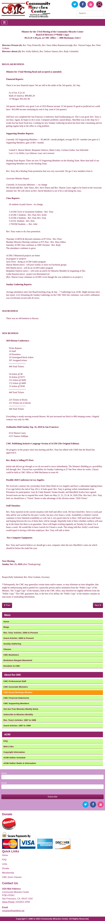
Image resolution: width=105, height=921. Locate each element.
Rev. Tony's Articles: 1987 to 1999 (19, 720)
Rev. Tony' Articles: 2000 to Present (20, 632)
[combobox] (90, 13)
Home (6, 621)
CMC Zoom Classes (12, 877)
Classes (7, 649)
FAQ (5, 741)
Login (99, 4)
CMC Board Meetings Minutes (17, 692)
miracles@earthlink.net (13, 911)
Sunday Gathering (12, 644)
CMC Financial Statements (16, 698)
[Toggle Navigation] (4, 22)
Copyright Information (14, 752)
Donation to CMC (11, 666)
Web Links (8, 746)
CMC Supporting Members (16, 703)
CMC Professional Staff (14, 681)
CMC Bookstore (11, 655)
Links (4, 864)
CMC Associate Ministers (15, 687)
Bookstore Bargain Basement (17, 660)
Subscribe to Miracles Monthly (18, 714)
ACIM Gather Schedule (14, 757)
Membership (8, 873)
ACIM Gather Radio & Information (19, 763)
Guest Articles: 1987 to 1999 (17, 725)
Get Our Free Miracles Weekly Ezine (20, 709)
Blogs (6, 627)
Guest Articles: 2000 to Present (18, 638)
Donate (5, 868)
